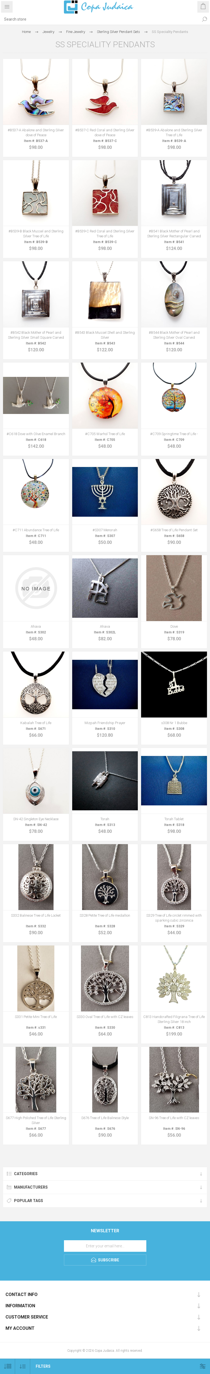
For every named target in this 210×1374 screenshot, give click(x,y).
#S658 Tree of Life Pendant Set (174, 530)
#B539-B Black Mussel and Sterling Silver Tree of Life (36, 233)
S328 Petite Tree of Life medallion (105, 915)
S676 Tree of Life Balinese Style (105, 1118)
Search (204, 19)
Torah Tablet (174, 819)
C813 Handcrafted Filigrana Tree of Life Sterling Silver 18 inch (174, 1019)
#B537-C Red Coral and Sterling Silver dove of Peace (105, 132)
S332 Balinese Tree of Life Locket (36, 915)
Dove (174, 626)
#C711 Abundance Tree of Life (36, 530)
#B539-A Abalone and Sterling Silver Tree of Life (174, 132)
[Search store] (99, 19)
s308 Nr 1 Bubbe (174, 723)
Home (26, 32)
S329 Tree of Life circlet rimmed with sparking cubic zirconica (174, 917)
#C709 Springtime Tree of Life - (174, 434)
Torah (104, 819)
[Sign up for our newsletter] (105, 1246)
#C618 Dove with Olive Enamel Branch (36, 434)
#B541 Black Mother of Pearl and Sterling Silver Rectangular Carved (174, 233)
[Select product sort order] (22, 1366)
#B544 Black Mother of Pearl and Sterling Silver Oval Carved (174, 335)
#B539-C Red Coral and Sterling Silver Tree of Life (105, 233)
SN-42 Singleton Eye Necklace (35, 819)
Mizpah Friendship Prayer (105, 723)
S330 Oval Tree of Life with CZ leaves (105, 1017)
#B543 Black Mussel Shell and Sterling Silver (105, 335)
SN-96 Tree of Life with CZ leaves (174, 1118)
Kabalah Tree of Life (35, 723)
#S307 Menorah (105, 530)
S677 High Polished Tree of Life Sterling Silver (36, 1120)
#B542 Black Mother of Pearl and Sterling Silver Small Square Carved (36, 335)
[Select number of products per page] (7, 1366)
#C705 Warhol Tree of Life (105, 434)
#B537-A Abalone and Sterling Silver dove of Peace (36, 132)
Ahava (36, 626)
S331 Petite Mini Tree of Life (36, 1017)
